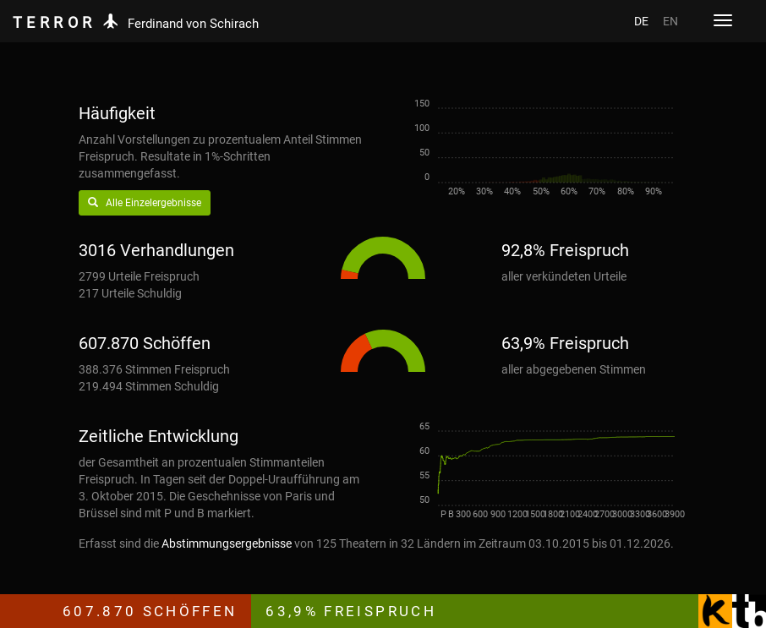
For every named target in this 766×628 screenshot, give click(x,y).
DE (641, 21)
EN (670, 21)
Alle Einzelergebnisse (144, 203)
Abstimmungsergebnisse (226, 543)
